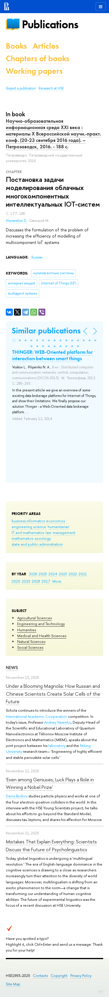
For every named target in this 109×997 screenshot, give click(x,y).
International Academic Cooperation (36, 716)
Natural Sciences (31, 641)
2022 (73, 573)
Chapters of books (37, 58)
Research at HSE (51, 88)
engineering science (29, 526)
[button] (14, 340)
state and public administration (37, 544)
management (64, 532)
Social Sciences (30, 647)
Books (16, 46)
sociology (43, 538)
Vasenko (64, 722)
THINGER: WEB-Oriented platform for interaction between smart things (52, 355)
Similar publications (46, 331)
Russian (37, 257)
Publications (50, 24)
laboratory (56, 745)
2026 (33, 573)
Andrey (50, 722)
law (48, 532)
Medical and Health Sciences (41, 635)
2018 (36, 581)
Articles (46, 46)
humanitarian (58, 526)
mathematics (22, 538)
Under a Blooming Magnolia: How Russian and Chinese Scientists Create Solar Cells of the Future (53, 694)
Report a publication (21, 88)
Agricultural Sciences (34, 617)
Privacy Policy (81, 975)
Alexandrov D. (16, 220)
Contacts (40, 975)
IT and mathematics (28, 532)
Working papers (34, 71)
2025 (43, 573)
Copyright (59, 975)
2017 (46, 581)
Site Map (13, 984)
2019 (26, 581)
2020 (16, 581)
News (12, 667)
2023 (63, 573)
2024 (53, 573)
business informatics (28, 520)
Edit (100, 991)
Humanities (26, 629)
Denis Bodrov (17, 796)
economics (55, 520)
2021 (82, 573)
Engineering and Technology (41, 623)
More (56, 581)
